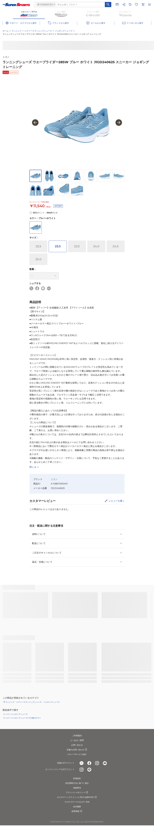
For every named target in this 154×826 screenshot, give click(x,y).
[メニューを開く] (149, 4)
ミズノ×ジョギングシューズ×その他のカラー (23, 718)
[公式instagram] (97, 763)
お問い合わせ (77, 745)
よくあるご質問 (77, 740)
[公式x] (81, 763)
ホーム (5, 31)
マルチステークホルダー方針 (77, 802)
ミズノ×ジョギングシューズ (16, 714)
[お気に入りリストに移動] (136, 4)
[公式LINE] (89, 770)
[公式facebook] (89, 763)
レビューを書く (117, 500)
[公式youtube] (105, 763)
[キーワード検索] (108, 4)
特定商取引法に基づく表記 (77, 783)
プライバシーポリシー (77, 792)
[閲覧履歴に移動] (130, 4)
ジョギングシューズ (63, 31)
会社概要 (77, 806)
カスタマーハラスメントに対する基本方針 (77, 797)
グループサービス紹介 (77, 754)
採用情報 (77, 811)
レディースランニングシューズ (38, 31)
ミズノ (6, 57)
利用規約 (77, 778)
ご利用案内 (77, 735)
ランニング (16, 31)
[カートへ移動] (143, 4)
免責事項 (77, 788)
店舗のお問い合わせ (77, 749)
